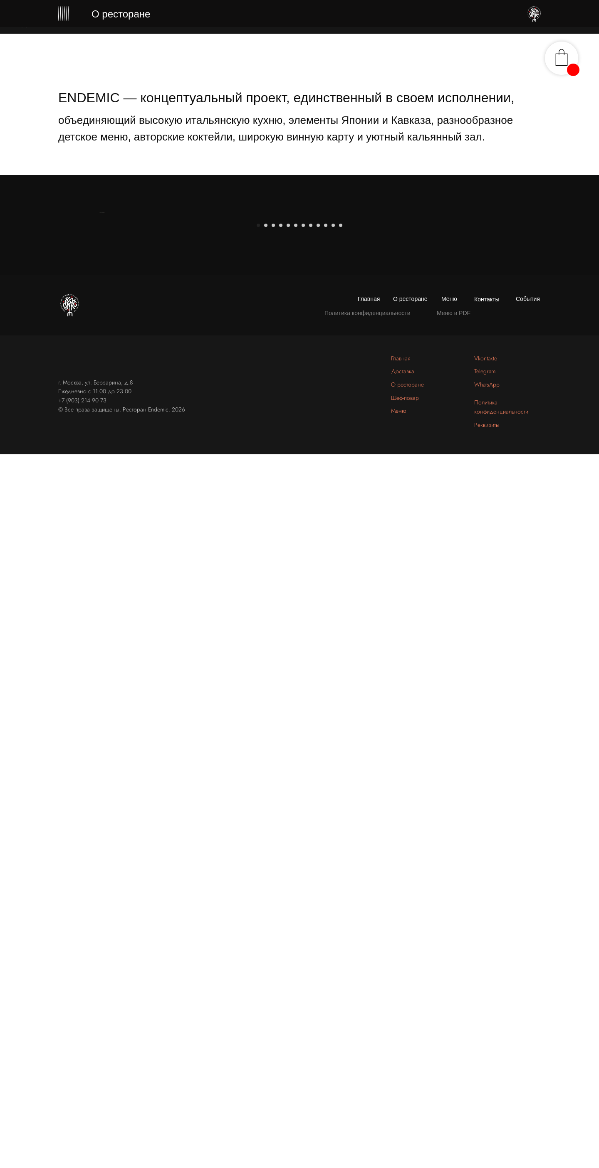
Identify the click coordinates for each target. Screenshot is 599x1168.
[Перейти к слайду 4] (280, 901)
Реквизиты (487, 1101)
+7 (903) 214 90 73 (82, 1076)
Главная (369, 974)
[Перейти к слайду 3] (273, 901)
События (528, 974)
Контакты (486, 975)
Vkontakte (485, 1034)
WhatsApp (487, 1060)
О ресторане (410, 974)
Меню (449, 974)
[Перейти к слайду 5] (288, 901)
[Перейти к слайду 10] (325, 901)
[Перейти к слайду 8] (310, 901)
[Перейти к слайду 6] (295, 901)
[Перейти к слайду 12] (340, 901)
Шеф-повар (405, 1073)
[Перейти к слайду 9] (318, 901)
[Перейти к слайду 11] (333, 901)
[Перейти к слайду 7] (303, 901)
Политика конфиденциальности (367, 989)
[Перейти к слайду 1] (258, 901)
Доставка (402, 1047)
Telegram (484, 1047)
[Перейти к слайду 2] (265, 901)
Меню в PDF (453, 989)
